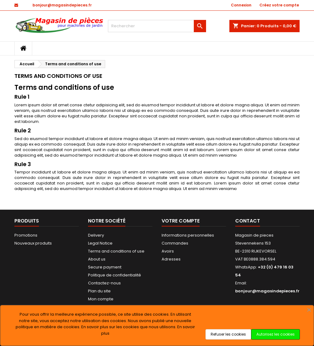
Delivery (96, 235)
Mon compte (100, 299)
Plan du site (99, 291)
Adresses (171, 259)
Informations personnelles (188, 235)
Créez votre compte (279, 5)
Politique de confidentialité (114, 275)
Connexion (241, 5)
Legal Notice (100, 243)
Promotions (25, 235)
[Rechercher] (157, 26)
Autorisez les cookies (275, 334)
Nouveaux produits (33, 243)
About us (96, 259)
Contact (247, 220)
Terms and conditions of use (116, 251)
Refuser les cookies (228, 334)
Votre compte (181, 220)
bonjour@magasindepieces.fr (62, 5)
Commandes (175, 243)
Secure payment (104, 267)
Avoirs (168, 251)
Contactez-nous (104, 283)
